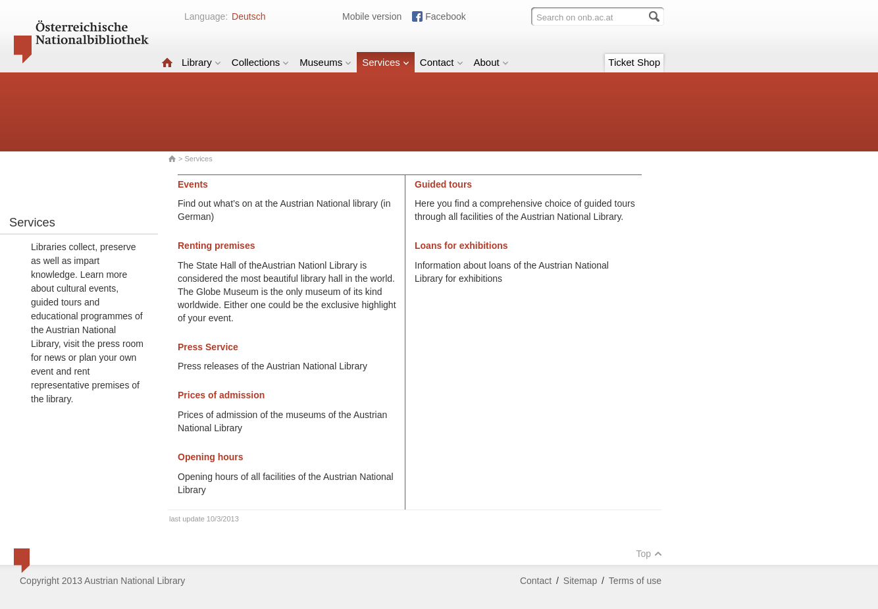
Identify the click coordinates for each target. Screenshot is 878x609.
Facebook (445, 16)
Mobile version (371, 16)
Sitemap (580, 580)
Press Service (208, 347)
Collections (260, 62)
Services (385, 62)
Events (193, 184)
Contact (441, 62)
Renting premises (216, 245)
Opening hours (211, 457)
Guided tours (443, 184)
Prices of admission (221, 395)
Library (201, 62)
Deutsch (248, 16)
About (491, 62)
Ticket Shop (634, 62)
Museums (325, 62)
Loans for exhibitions (461, 245)
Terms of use (635, 580)
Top (649, 553)
